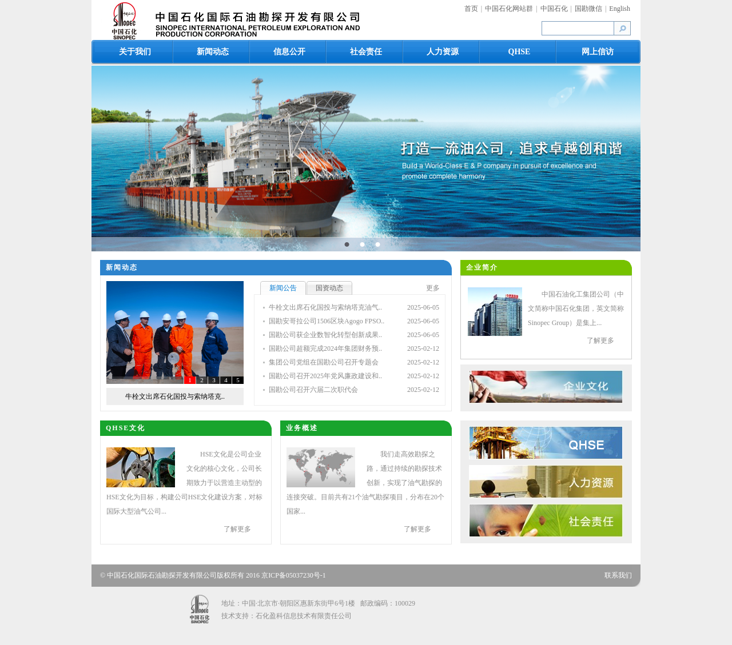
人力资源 (443, 51)
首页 (471, 9)
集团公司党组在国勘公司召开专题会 (324, 362)
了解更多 (600, 340)
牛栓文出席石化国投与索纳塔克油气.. (325, 307)
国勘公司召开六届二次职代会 (313, 390)
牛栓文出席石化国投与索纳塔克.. (175, 396)
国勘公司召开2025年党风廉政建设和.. (325, 376)
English (619, 9)
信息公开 (289, 51)
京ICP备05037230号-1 (293, 575)
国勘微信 (588, 9)
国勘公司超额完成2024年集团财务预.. (325, 348)
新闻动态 (213, 51)
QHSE (519, 51)
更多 (433, 288)
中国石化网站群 (509, 9)
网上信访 (598, 51)
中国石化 (554, 9)
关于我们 (135, 51)
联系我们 (618, 575)
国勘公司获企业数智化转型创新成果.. (325, 335)
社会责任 (366, 51)
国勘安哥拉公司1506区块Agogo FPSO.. (326, 321)
